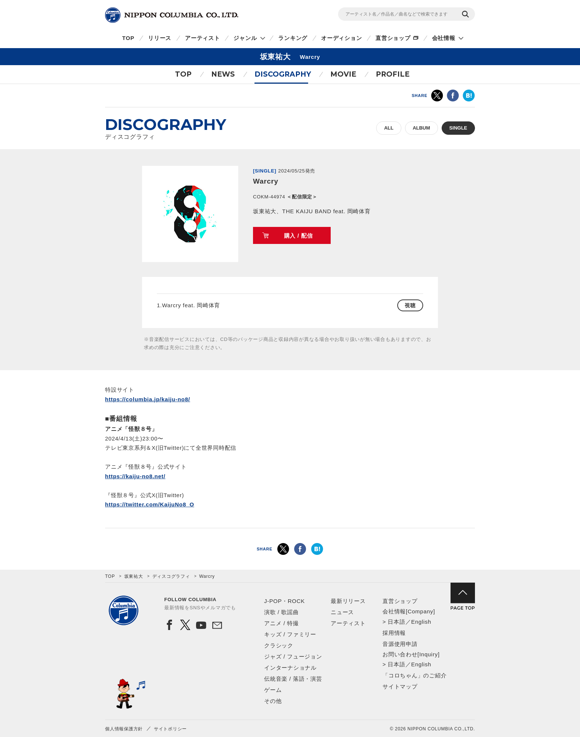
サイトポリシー (170, 728)
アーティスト (202, 38)
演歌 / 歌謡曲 (281, 612)
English (421, 622)
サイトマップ (400, 686)
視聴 (410, 305)
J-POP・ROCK (284, 601)
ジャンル (245, 38)
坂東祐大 (133, 576)
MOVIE (343, 74)
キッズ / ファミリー (290, 634)
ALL (388, 128)
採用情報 (394, 633)
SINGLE (458, 128)
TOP (128, 38)
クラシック (278, 645)
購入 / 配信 (298, 235)
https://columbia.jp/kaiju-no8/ (147, 399)
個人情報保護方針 (124, 728)
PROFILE (392, 74)
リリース (159, 38)
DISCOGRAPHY (282, 74)
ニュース (342, 612)
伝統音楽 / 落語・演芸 (293, 679)
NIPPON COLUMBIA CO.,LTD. (171, 15)
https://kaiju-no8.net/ (135, 476)
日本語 (396, 622)
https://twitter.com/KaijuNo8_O (149, 504)
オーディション (341, 38)
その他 (272, 701)
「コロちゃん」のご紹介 (414, 675)
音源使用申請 (400, 644)
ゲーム (272, 690)
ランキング (292, 38)
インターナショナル (290, 667)
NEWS (223, 74)
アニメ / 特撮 (281, 623)
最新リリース (348, 601)
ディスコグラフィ (171, 576)
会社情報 (443, 38)
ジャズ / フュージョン (293, 656)
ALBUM (421, 128)
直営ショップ (393, 38)
